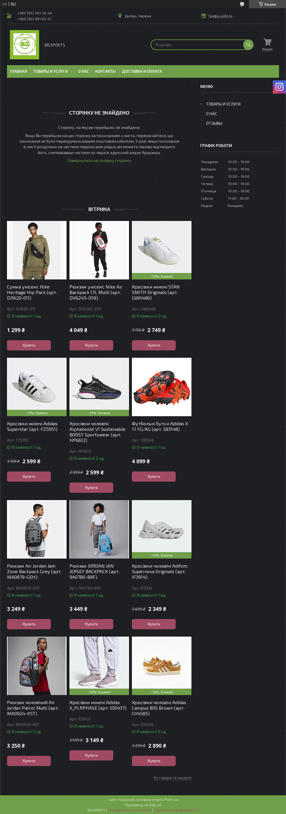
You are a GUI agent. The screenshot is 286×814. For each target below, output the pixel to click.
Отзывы (214, 123)
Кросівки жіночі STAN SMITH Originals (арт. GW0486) (156, 292)
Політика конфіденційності (176, 810)
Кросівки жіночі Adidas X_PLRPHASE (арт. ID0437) (97, 705)
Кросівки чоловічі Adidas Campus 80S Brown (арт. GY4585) (159, 707)
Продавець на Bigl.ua (143, 805)
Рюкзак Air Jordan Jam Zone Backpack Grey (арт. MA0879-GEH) (34, 571)
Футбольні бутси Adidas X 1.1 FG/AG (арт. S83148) (160, 426)
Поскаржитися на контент (129, 810)
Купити (29, 345)
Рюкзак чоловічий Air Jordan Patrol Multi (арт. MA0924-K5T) (33, 707)
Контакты (105, 71)
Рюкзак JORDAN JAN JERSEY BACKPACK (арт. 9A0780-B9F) (94, 571)
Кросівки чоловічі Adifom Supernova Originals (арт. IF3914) (159, 571)
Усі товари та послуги (172, 777)
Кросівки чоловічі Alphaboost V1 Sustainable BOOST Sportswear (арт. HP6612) (97, 432)
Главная (18, 71)
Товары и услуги (50, 71)
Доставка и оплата (142, 71)
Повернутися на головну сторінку (99, 160)
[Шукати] (248, 44)
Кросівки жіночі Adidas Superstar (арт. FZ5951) (32, 426)
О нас (83, 71)
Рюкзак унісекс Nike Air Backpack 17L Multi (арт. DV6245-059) (96, 292)
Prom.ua (171, 799)
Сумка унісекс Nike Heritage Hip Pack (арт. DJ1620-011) (32, 292)
